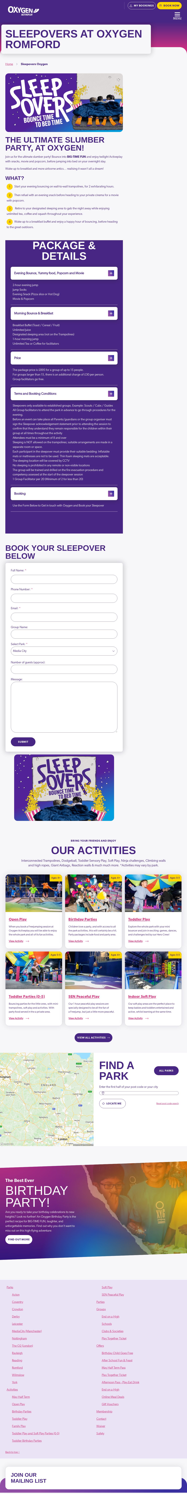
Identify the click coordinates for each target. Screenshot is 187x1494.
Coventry (17, 1303)
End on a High (110, 1318)
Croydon (17, 1310)
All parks (166, 1072)
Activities (12, 1391)
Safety (100, 1434)
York (14, 1383)
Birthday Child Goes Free (117, 1354)
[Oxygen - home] (23, 11)
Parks (10, 1288)
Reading (17, 1361)
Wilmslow (18, 1376)
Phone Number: (22, 590)
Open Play (18, 1405)
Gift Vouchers (110, 1405)
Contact (101, 1420)
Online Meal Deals (113, 1398)
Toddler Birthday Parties (27, 1442)
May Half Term (21, 1398)
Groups (101, 1310)
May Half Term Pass (114, 1369)
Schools (107, 1325)
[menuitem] (48, 1336)
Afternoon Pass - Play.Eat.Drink (120, 1383)
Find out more (19, 1241)
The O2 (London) (22, 1347)
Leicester (17, 1325)
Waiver (100, 1427)
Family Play (19, 1427)
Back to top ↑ (12, 1453)
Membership (104, 1412)
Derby (16, 1318)
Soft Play (107, 1288)
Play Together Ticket (114, 1339)
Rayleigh (17, 1354)
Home (9, 64)
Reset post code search (167, 1105)
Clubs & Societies (112, 1332)
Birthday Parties (21, 1412)
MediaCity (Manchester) (27, 1332)
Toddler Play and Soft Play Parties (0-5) (35, 1434)
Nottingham (19, 1339)
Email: (15, 609)
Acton (15, 1296)
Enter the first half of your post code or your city (128, 1088)
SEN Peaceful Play (113, 1296)
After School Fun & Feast (117, 1361)
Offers (100, 1347)
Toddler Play (19, 1420)
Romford (17, 1369)
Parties (100, 1303)
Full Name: (18, 571)
